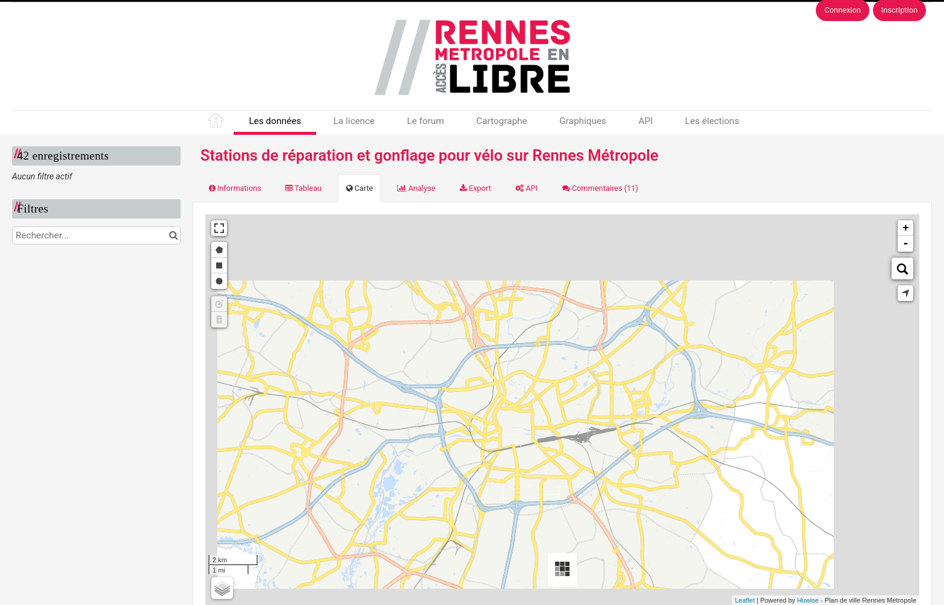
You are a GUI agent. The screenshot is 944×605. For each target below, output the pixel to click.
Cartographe (501, 121)
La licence (354, 121)
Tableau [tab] (303, 188)
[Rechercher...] (96, 235)
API (645, 121)
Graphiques (582, 121)
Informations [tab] (235, 188)
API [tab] (526, 188)
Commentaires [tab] (600, 188)
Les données (275, 121)
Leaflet (745, 600)
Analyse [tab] (416, 188)
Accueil (217, 123)
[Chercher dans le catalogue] (173, 235)
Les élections (712, 121)
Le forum (425, 121)
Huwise (808, 600)
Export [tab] (475, 188)
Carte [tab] (359, 188)
